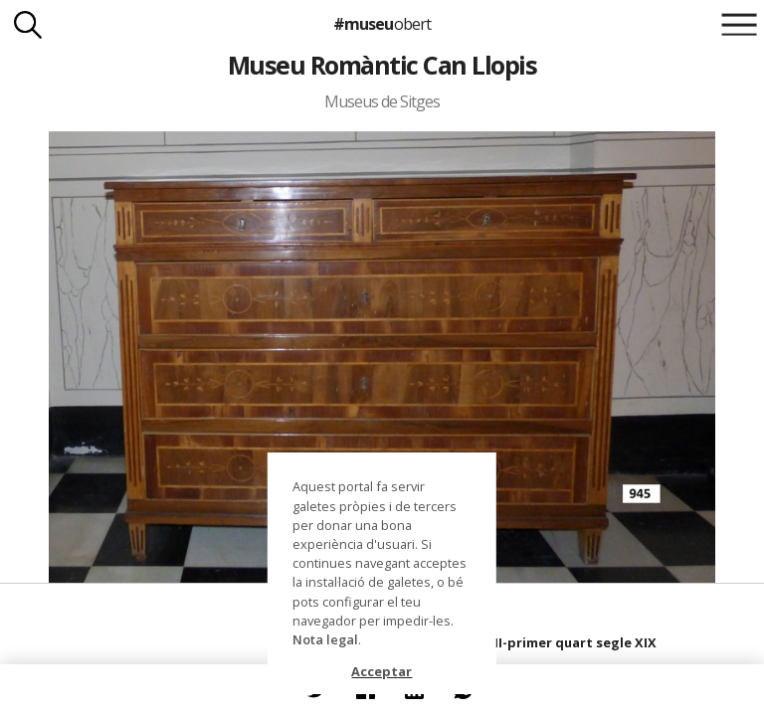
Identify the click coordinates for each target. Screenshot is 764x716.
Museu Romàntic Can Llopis (382, 65)
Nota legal (325, 639)
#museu (381, 24)
